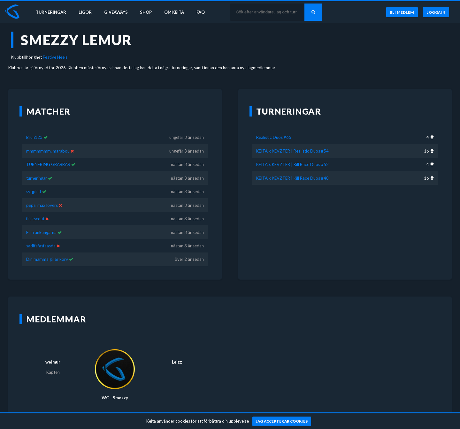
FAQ (205, 12)
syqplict (33, 182)
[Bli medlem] (402, 12)
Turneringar (51, 12)
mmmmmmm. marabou (48, 141)
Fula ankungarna (41, 222)
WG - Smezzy (115, 388)
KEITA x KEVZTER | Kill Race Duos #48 (292, 168)
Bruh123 (34, 128)
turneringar (36, 168)
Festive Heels (55, 57)
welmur (52, 352)
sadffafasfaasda (41, 236)
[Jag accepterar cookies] (281, 421)
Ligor (86, 12)
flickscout (35, 209)
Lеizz (177, 352)
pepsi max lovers (42, 195)
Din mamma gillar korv (47, 249)
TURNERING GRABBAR (48, 155)
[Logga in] (436, 12)
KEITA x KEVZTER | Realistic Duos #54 (292, 141)
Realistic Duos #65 (273, 128)
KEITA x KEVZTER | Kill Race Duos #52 (292, 155)
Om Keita (177, 12)
